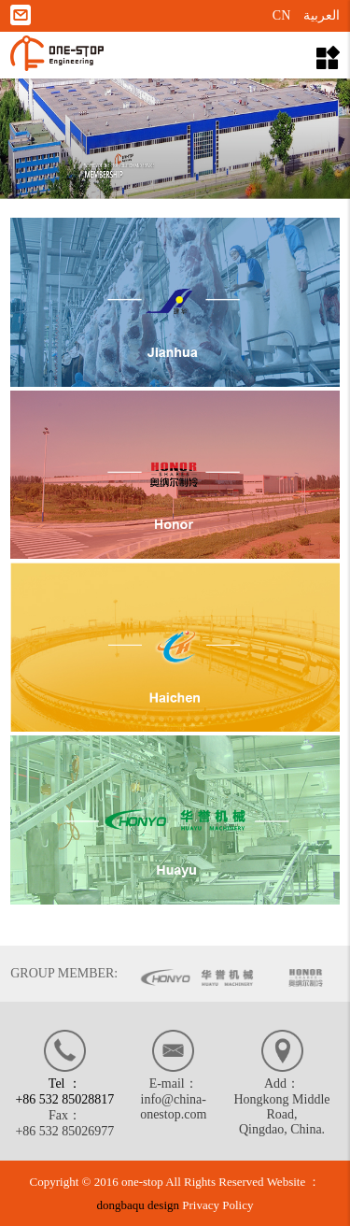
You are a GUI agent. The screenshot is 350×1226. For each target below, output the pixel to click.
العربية (321, 15)
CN (281, 15)
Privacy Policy (217, 1205)
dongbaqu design (138, 1205)
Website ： (294, 1182)
